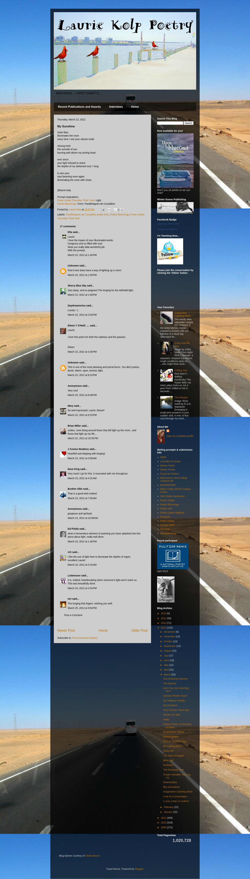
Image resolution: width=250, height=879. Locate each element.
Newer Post (66, 630)
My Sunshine (170, 705)
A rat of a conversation (175, 796)
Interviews (116, 106)
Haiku (166, 719)
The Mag (165, 529)
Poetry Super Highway (172, 512)
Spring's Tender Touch (175, 695)
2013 (164, 623)
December (170, 631)
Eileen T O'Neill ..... (78, 325)
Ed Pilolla (73, 528)
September (170, 646)
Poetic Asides (167, 500)
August (168, 650)
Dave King (74, 469)
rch (70, 552)
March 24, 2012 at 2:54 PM (82, 588)
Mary (70, 405)
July (166, 655)
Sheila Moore (92, 855)
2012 (164, 627)
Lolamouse (74, 575)
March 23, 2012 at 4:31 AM (82, 478)
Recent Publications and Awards (79, 106)
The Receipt (181, 397)
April (166, 669)
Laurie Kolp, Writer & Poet (168, 224)
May (166, 665)
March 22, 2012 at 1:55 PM (82, 275)
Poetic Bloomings (66, 203)
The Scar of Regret (173, 755)
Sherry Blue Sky (77, 285)
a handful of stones (170, 461)
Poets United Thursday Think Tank (75, 200)
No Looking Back (172, 746)
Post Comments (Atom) (84, 637)
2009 (164, 827)
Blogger (139, 869)
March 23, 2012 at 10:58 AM (83, 518)
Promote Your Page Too (167, 229)
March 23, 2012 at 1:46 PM (82, 541)
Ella (70, 232)
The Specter (169, 683)
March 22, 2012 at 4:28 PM (82, 351)
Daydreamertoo (77, 305)
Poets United (167, 521)
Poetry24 (165, 516)
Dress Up (168, 750)
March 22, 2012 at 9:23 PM (82, 415)
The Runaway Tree (173, 769)
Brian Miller (74, 425)
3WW (163, 457)
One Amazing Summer (175, 678)
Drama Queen (170, 736)
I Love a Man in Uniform (176, 801)
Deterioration (170, 782)
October (168, 641)
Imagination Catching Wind (182, 314)
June (167, 660)
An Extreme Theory (173, 731)
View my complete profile (179, 436)
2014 (164, 618)
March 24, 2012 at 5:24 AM (82, 564)
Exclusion (168, 765)
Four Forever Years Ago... (177, 710)
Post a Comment (73, 615)
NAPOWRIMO (168, 485)
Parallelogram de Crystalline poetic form (87, 214)
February (169, 807)
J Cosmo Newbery (78, 449)
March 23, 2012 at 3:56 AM (82, 458)
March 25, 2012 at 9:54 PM (82, 608)
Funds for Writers (169, 473)
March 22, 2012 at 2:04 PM (82, 314)
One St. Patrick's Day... (175, 741)
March (167, 674)
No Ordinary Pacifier (174, 700)
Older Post (139, 630)
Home (135, 106)
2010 (164, 822)
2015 (164, 613)
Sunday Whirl (167, 525)
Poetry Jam (166, 508)
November (170, 636)
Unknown (73, 265)
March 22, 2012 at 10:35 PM (83, 438)
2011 (164, 817)
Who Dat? (168, 760)
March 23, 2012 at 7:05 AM (82, 498)
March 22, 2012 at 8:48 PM (82, 395)
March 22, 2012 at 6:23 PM (82, 375)
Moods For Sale (171, 714)
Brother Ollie (75, 488)
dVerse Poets (167, 465)
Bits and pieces (171, 787)
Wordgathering (168, 533)
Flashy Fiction (167, 469)
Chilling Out (180, 370)
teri (70, 598)
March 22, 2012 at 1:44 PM (82, 255)
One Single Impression (172, 496)
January (168, 812)
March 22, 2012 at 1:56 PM (82, 294)
